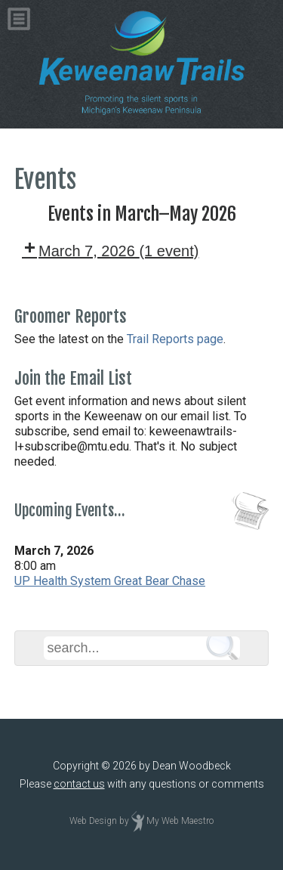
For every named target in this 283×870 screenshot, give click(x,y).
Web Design (93, 821)
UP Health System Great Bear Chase (109, 581)
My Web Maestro (180, 821)
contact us (79, 784)
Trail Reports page (175, 339)
